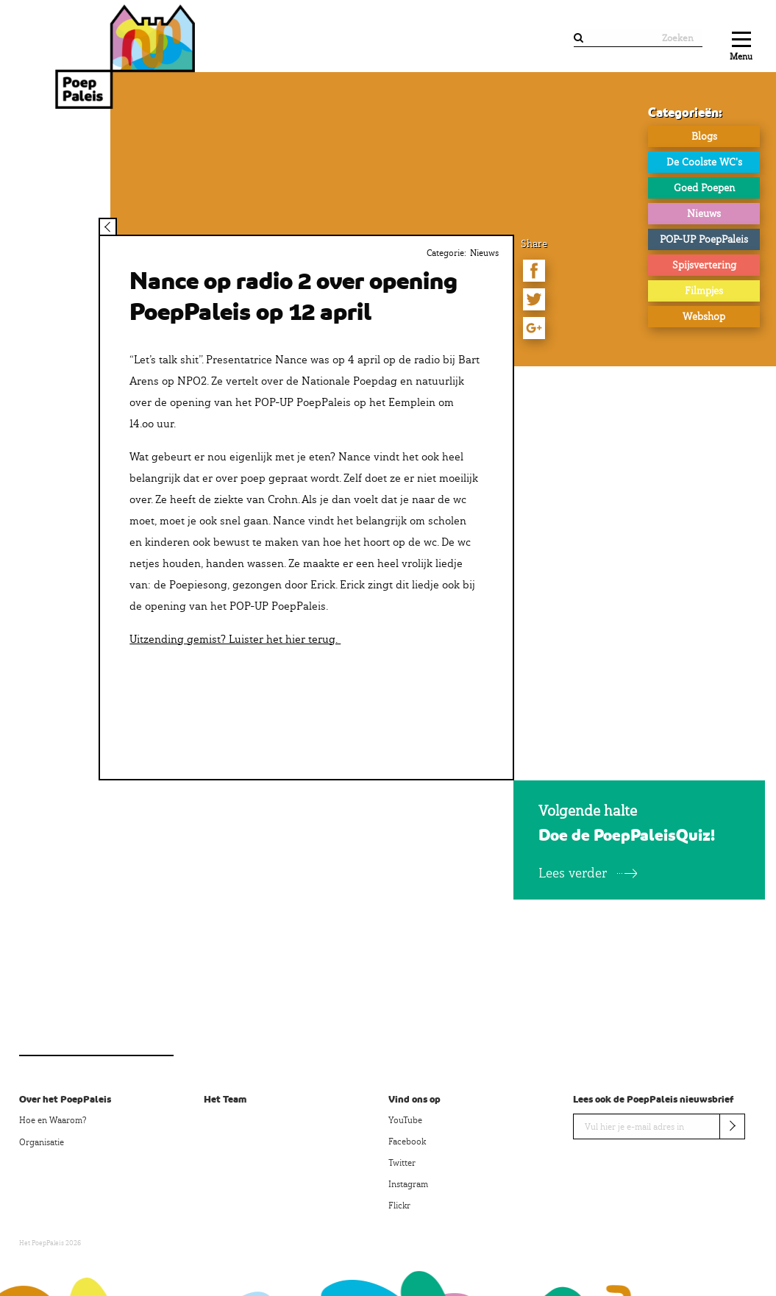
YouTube (405, 1120)
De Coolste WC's (704, 161)
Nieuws (704, 213)
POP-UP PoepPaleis (704, 239)
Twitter (402, 1163)
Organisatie (41, 1142)
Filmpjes (704, 290)
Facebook (407, 1141)
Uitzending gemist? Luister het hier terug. (235, 639)
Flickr (399, 1205)
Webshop (704, 316)
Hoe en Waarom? (52, 1120)
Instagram (408, 1184)
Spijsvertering (704, 264)
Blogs (704, 136)
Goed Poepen (704, 187)
